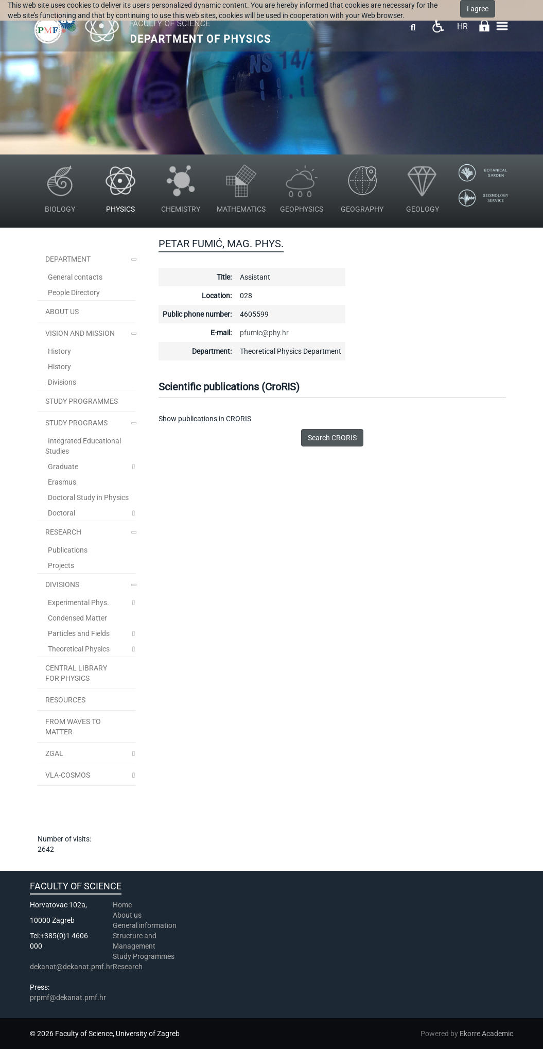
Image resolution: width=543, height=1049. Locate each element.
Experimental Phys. (78, 602)
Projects (61, 565)
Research (63, 532)
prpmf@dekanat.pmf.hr (68, 997)
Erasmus (62, 482)
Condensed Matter (77, 618)
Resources (65, 700)
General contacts (75, 277)
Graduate (63, 466)
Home (122, 905)
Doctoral (61, 513)
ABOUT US (62, 311)
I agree (477, 9)
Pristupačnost (438, 26)
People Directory (74, 292)
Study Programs (76, 423)
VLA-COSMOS (67, 775)
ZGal (54, 753)
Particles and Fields (79, 633)
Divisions (62, 382)
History (59, 351)
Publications (67, 550)
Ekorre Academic (486, 1033)
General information (145, 925)
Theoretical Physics (79, 649)
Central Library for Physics (76, 673)
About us (128, 915)
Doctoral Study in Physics (88, 497)
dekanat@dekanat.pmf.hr (71, 966)
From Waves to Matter (73, 726)
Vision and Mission (80, 333)
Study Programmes (143, 956)
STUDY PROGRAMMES (81, 401)
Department (68, 259)
